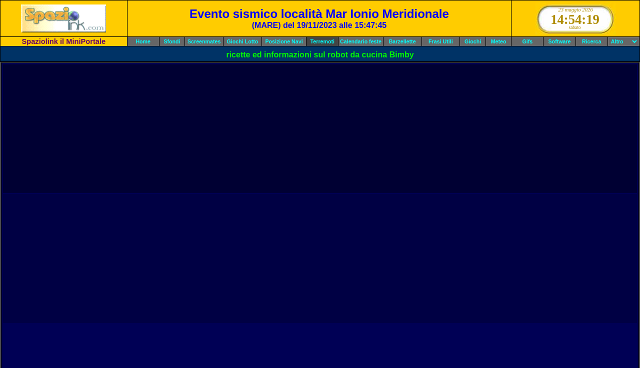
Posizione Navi (283, 41)
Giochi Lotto (242, 41)
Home (143, 41)
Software (559, 41)
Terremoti (322, 41)
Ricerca (592, 41)
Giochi (472, 41)
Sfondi (172, 41)
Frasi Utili (440, 41)
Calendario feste (361, 41)
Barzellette (402, 41)
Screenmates (204, 41)
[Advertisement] (320, 129)
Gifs (527, 41)
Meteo (498, 41)
